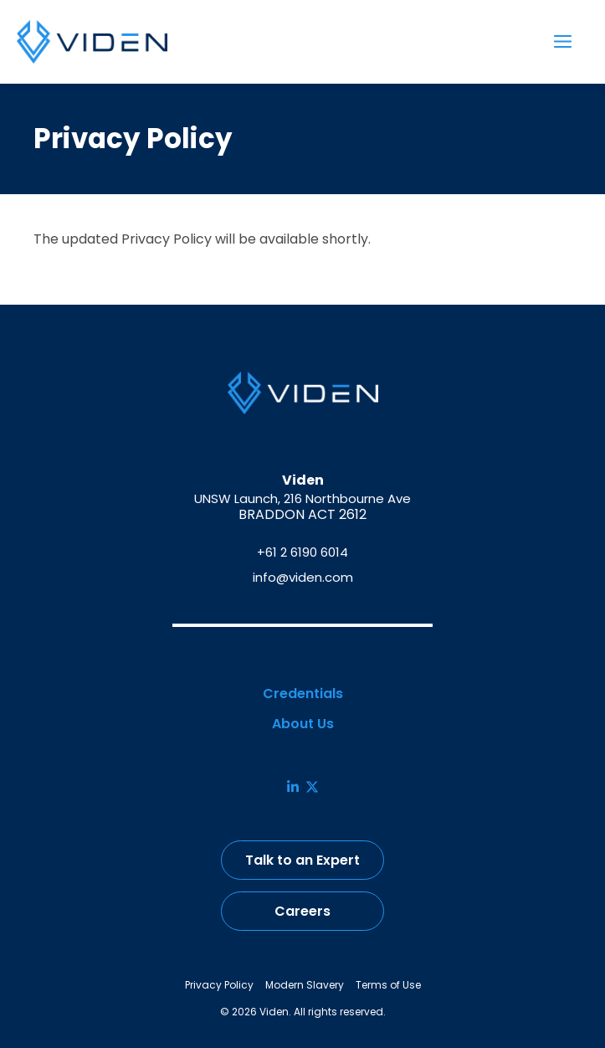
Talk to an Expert (302, 860)
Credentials (303, 694)
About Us (303, 724)
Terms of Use (388, 985)
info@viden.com (303, 577)
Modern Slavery (304, 985)
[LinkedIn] (293, 787)
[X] (312, 787)
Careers (302, 911)
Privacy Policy (219, 985)
